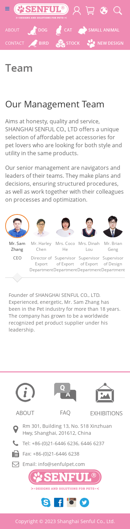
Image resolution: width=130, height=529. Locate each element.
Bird (44, 43)
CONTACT (14, 43)
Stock (73, 43)
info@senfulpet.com (61, 464)
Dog (42, 30)
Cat (68, 30)
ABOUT (12, 30)
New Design (110, 43)
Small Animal (104, 30)
